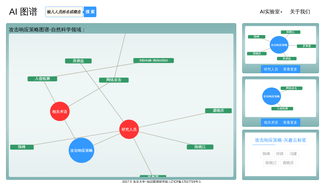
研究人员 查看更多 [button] (280, 69)
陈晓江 (271, 163)
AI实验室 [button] (271, 11)
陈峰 (266, 153)
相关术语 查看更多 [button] (280, 122)
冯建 (293, 153)
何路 (280, 153)
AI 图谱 (23, 11)
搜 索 (90, 12)
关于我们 (300, 11)
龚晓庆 (288, 163)
